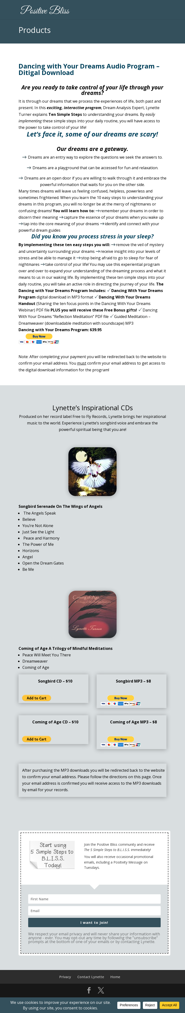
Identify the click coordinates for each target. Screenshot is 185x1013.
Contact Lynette (90, 977)
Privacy (65, 977)
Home (115, 977)
